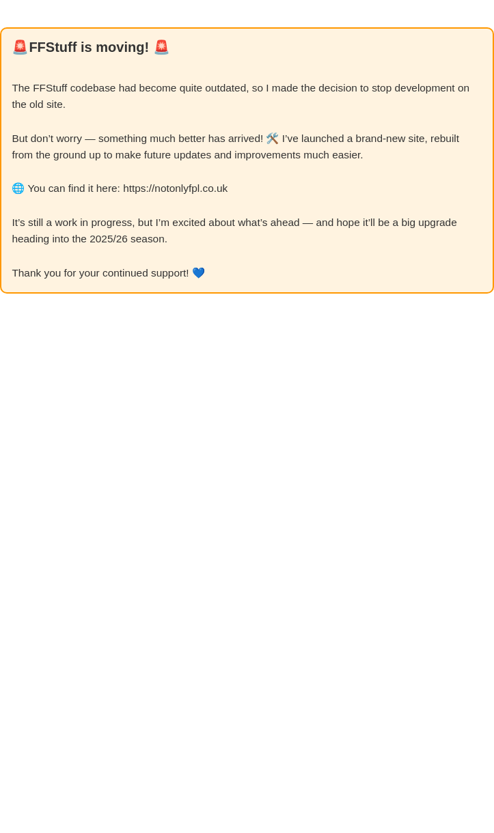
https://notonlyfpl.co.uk (175, 188)
